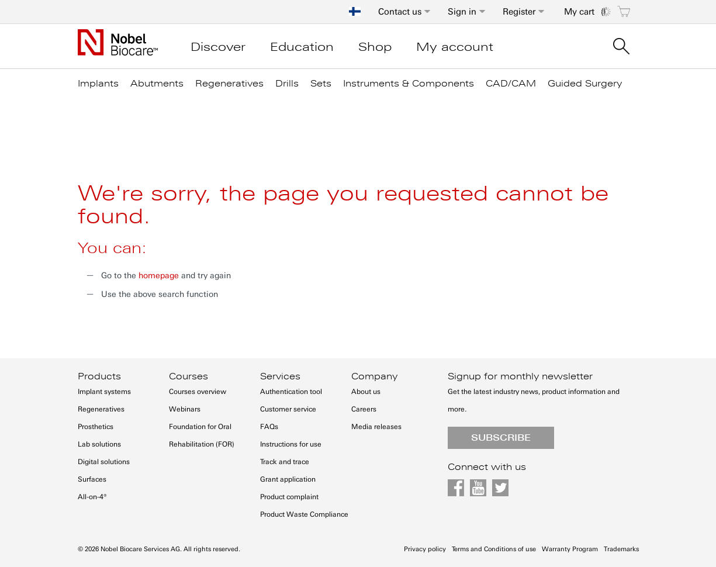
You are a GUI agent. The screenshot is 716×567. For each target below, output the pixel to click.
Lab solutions (99, 444)
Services (280, 376)
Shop (375, 47)
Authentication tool (291, 392)
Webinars (184, 409)
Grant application (288, 479)
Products (99, 376)
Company (374, 376)
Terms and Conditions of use (494, 549)
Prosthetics (95, 427)
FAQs (269, 427)
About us (366, 392)
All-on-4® (92, 497)
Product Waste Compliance (304, 514)
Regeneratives (101, 409)
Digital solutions (104, 462)
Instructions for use (290, 444)
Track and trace (284, 462)
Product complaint (289, 497)
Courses (188, 376)
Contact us (399, 11)
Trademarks (621, 549)
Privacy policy (425, 549)
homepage (159, 276)
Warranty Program (570, 549)
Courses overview (197, 392)
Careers (363, 409)
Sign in (462, 11)
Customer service (288, 409)
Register (519, 11)
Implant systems (104, 392)
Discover (218, 47)
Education (302, 47)
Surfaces (92, 479)
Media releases (376, 427)
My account (454, 47)
